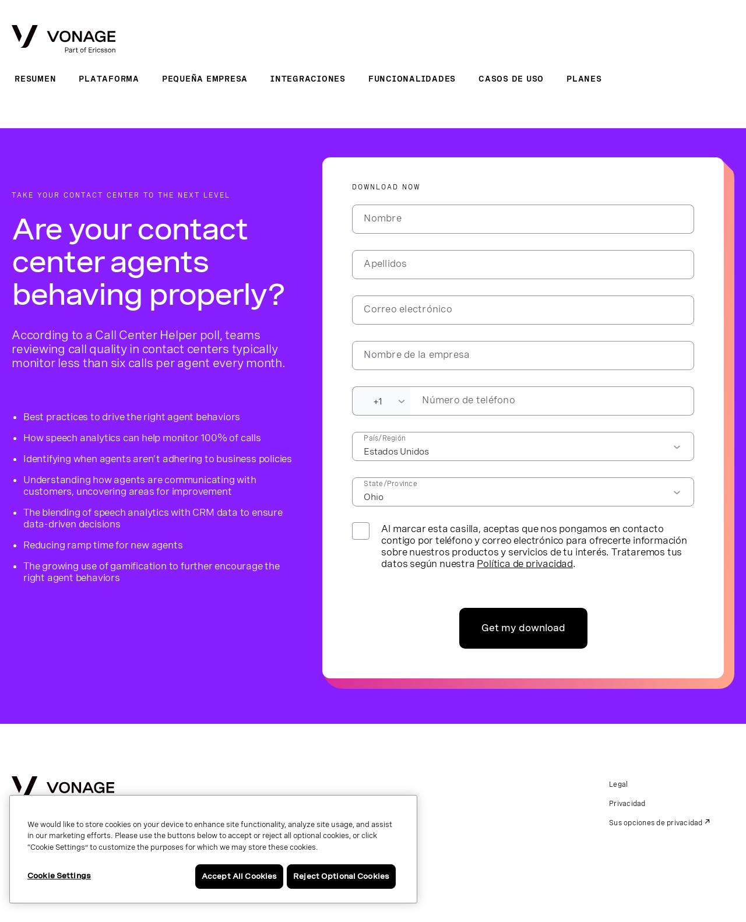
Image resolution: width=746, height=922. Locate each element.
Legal (618, 784)
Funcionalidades (412, 78)
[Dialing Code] (381, 401)
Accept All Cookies (239, 876)
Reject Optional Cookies (341, 876)
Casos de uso (511, 78)
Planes (584, 78)
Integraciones (308, 78)
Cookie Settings (59, 875)
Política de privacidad (525, 563)
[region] (213, 849)
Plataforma (109, 78)
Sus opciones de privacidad (656, 823)
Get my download (523, 628)
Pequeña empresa (205, 78)
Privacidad (627, 804)
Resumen (35, 78)
